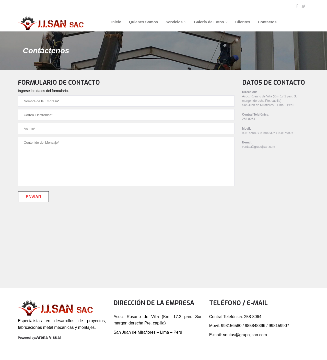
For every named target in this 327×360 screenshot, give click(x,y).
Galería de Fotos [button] (211, 22)
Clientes (242, 22)
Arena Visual (48, 337)
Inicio (116, 22)
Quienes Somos (143, 22)
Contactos (267, 22)
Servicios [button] (176, 22)
